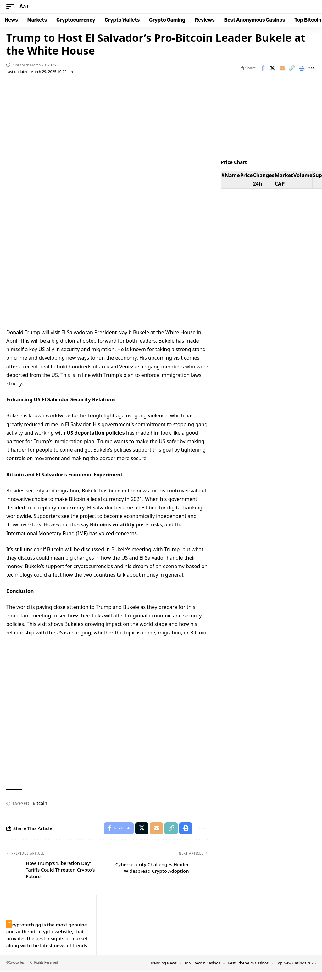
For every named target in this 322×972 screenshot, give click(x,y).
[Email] (282, 68)
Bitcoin (40, 803)
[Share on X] (272, 68)
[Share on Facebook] (262, 68)
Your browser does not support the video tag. (107, 260)
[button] (11, 6)
